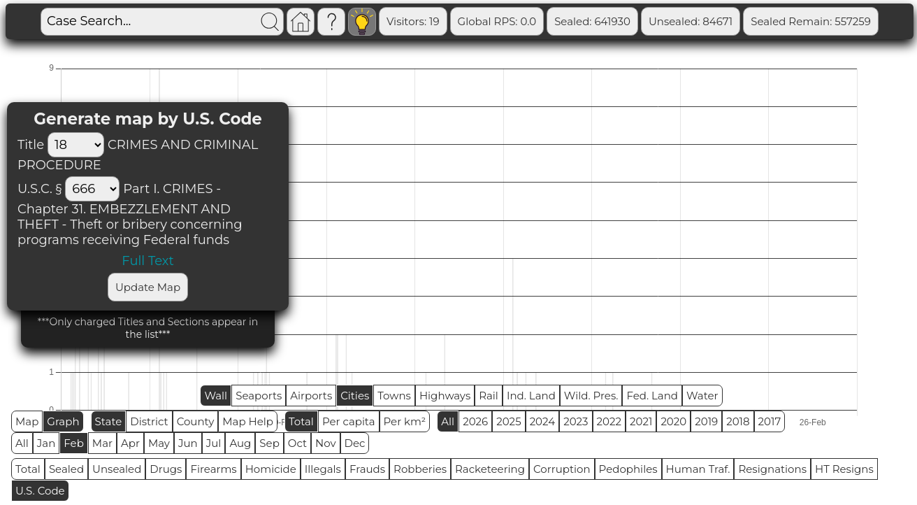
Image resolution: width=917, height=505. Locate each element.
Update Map (147, 287)
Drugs (166, 469)
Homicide (270, 469)
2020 (673, 421)
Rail (488, 395)
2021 (641, 421)
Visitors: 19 (413, 21)
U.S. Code (40, 490)
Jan (46, 443)
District (149, 421)
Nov (325, 443)
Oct (297, 443)
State (108, 421)
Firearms (213, 469)
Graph (63, 421)
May (159, 443)
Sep (269, 443)
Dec (355, 443)
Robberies (420, 469)
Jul (214, 443)
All (447, 421)
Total (301, 421)
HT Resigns (844, 469)
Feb (73, 443)
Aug (240, 443)
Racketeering (490, 469)
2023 (575, 421)
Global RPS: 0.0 (497, 21)
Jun (188, 443)
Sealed (66, 469)
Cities (354, 395)
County (196, 421)
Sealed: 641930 (592, 21)
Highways (444, 395)
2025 (508, 421)
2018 (737, 421)
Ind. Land (531, 395)
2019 (706, 421)
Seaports (259, 395)
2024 (543, 421)
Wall (215, 395)
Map (26, 421)
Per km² (405, 421)
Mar (102, 443)
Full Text (147, 261)
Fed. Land (652, 395)
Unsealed (116, 469)
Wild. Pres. (591, 395)
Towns (394, 395)
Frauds (367, 469)
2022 (609, 421)
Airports (311, 395)
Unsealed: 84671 (690, 21)
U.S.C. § (39, 189)
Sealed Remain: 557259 (811, 21)
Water (702, 395)
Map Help (247, 421)
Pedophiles (628, 469)
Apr (130, 443)
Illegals (323, 469)
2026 (475, 421)
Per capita (348, 421)
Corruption (562, 469)
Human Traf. (698, 469)
